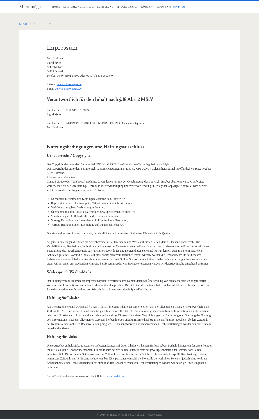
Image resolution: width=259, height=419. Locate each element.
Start (24, 23)
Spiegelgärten (127, 6)
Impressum (179, 7)
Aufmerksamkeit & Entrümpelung (88, 6)
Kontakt (147, 6)
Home (56, 6)
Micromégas (31, 6)
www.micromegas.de (69, 84)
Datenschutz (164, 7)
